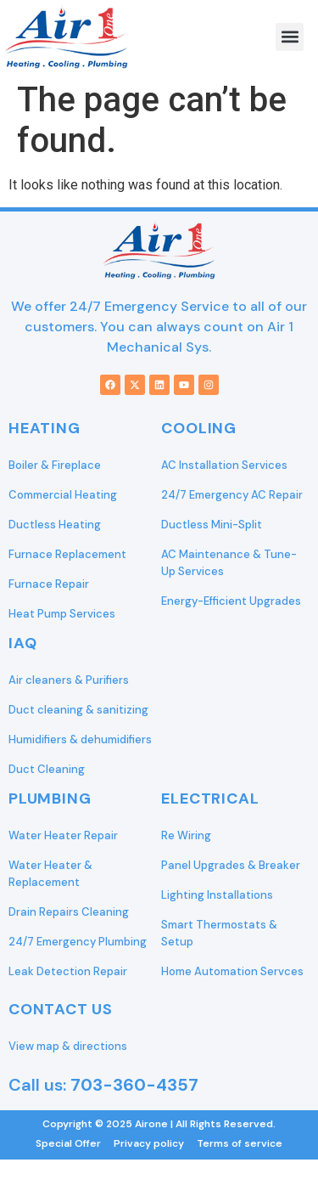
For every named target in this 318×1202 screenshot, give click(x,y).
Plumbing (49, 798)
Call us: (103, 1085)
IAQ (22, 643)
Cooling (199, 428)
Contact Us (60, 1009)
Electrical (210, 798)
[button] (290, 37)
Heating (44, 428)
